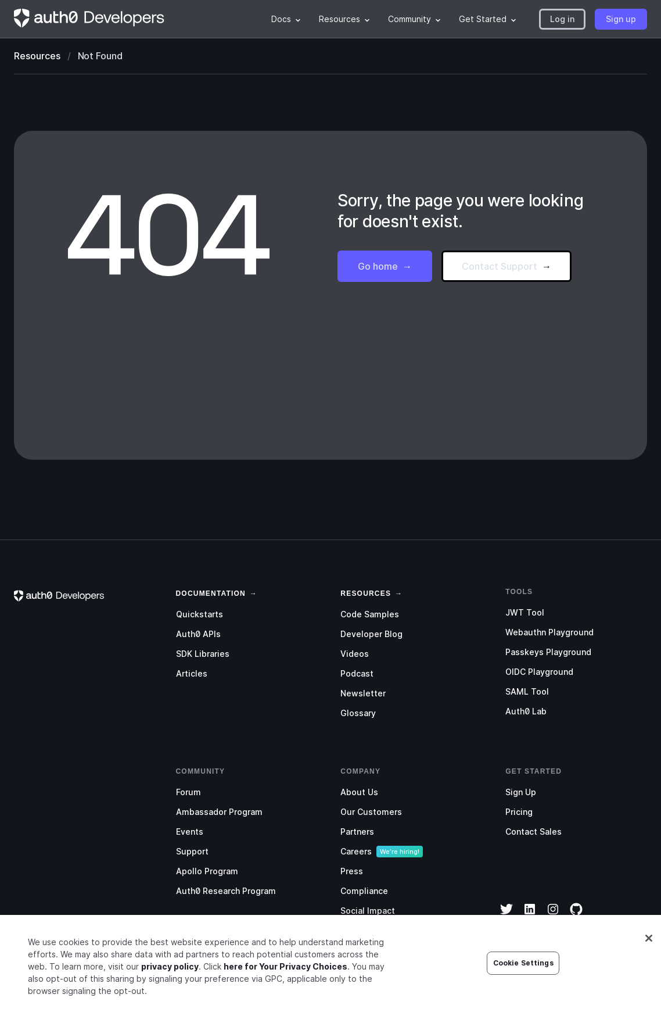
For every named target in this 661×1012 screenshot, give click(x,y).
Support (192, 851)
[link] (211, 592)
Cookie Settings (523, 967)
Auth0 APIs (198, 634)
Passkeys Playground (548, 652)
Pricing (519, 812)
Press (351, 871)
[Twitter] (506, 916)
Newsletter (363, 693)
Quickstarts (199, 614)
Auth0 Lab (526, 711)
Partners (357, 831)
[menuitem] (285, 19)
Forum (188, 792)
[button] (562, 19)
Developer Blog (371, 634)
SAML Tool (527, 691)
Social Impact (367, 911)
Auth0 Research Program (226, 891)
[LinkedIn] (530, 916)
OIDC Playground (539, 672)
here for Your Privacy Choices (285, 970)
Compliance (364, 891)
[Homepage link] (89, 19)
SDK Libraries (202, 654)
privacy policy (170, 970)
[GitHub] (576, 916)
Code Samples (369, 614)
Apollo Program (207, 871)
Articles (191, 673)
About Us (359, 792)
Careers (356, 851)
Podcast (356, 673)
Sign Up (520, 792)
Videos (354, 654)
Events (189, 831)
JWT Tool (524, 612)
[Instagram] (553, 916)
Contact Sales (533, 831)
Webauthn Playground (549, 632)
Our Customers (371, 812)
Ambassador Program (219, 812)
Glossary (358, 713)
